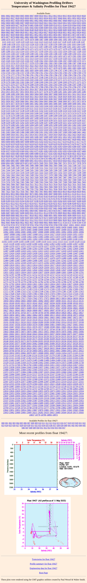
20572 (40, 346)
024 (6, 425)
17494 (58, 294)
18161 (6, 303)
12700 (75, 272)
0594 (65, 28)
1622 (32, 66)
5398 (65, 132)
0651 (46, 30)
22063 (69, 372)
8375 (70, 206)
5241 (17, 123)
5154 (65, 111)
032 (36, 425)
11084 (80, 237)
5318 (55, 127)
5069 (65, 101)
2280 (32, 85)
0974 (70, 37)
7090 (46, 165)
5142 (41, 111)
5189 (55, 115)
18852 (17, 315)
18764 (23, 313)
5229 (46, 120)
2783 (17, 87)
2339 (36, 85)
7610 (27, 184)
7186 (55, 170)
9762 (37, 225)
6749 (74, 156)
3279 (51, 92)
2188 (36, 82)
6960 (3, 163)
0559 (69, 25)
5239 (8, 123)
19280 (40, 322)
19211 (17, 322)
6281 (13, 146)
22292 (29, 379)
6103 (46, 142)
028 (21, 425)
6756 (22, 158)
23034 (81, 393)
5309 (22, 127)
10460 (69, 227)
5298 (55, 125)
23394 (40, 401)
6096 (18, 142)
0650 (41, 30)
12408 (11, 251)
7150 (36, 168)
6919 (60, 161)
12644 (46, 270)
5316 (46, 127)
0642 (8, 30)
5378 (79, 130)
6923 (79, 161)
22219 (29, 377)
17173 (46, 289)
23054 (23, 396)
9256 (13, 218)
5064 (41, 101)
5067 (55, 101)
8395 (46, 208)
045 (84, 425)
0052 (74, 18)
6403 (8, 153)
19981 (69, 332)
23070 (46, 396)
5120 (27, 108)
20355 (81, 341)
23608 (58, 405)
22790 (69, 389)
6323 (17, 149)
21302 (6, 358)
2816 (32, 89)
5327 (13, 130)
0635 (79, 28)
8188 (3, 201)
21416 (58, 358)
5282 (22, 125)
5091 (79, 104)
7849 (70, 189)
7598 (65, 182)
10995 (75, 232)
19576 (35, 327)
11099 (69, 239)
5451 (60, 137)
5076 (8, 104)
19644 (11, 329)
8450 (13, 210)
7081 (8, 165)
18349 (23, 306)
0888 (41, 37)
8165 (13, 199)
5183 (32, 115)
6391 (55, 151)
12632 (58, 267)
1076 (18, 39)
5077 (13, 104)
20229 (69, 339)
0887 (36, 37)
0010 (41, 16)
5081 (32, 104)
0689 (65, 30)
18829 (6, 315)
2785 (27, 87)
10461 (75, 227)
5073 (79, 101)
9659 (36, 222)
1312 (13, 51)
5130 (69, 108)
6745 (55, 156)
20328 (46, 341)
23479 (23, 403)
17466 (40, 294)
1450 (46, 56)
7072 (65, 163)
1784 (46, 75)
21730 (81, 363)
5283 (27, 125)
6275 (70, 144)
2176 (84, 80)
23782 (52, 408)
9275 (46, 218)
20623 (35, 348)
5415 (36, 134)
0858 (65, 35)
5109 (70, 106)
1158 (50, 44)
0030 (27, 18)
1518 (55, 58)
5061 (27, 101)
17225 (63, 289)
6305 (70, 146)
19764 (69, 329)
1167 (8, 47)
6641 (32, 156)
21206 (28, 355)
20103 (17, 336)
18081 (35, 301)
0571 (22, 28)
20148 (11, 339)
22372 (46, 379)
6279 (3, 146)
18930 (63, 315)
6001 (79, 137)
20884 (63, 351)
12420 (75, 251)
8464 (32, 210)
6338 (50, 149)
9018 (32, 215)
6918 (55, 161)
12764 (46, 279)
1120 (27, 42)
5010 (65, 94)
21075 (69, 353)
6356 (3, 151)
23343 (11, 401)
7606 (13, 184)
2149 (46, 77)
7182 (36, 170)
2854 (65, 89)
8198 (36, 201)
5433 (13, 137)
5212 (55, 118)
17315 (23, 291)
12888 (58, 286)
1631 (60, 66)
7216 (22, 172)
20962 (23, 353)
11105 (21, 241)
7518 (79, 177)
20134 (58, 336)
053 (49, 428)
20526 (63, 344)
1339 (27, 54)
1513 (31, 58)
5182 (27, 115)
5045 (46, 99)
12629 (40, 267)
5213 (60, 118)
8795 (55, 213)
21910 (40, 370)
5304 (84, 125)
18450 (6, 308)
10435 (6, 227)
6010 (13, 139)
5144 (51, 111)
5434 (17, 137)
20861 (58, 351)
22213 (17, 377)
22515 (58, 382)
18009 (52, 298)
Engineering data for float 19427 (43, 568)
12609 (6, 265)
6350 (65, 149)
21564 (23, 363)
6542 (51, 153)
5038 (22, 99)
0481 (32, 25)
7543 (8, 180)
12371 (17, 246)
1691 (22, 70)
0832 (70, 32)
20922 (81, 351)
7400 (84, 175)
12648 (69, 270)
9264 (27, 218)
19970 (58, 332)
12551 (11, 263)
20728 (29, 351)
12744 (58, 277)
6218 (8, 144)
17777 (75, 296)
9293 (65, 218)
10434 (83, 225)
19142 (58, 320)
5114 (3, 108)
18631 (11, 310)
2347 (74, 85)
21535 (11, 363)
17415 (81, 291)
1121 (32, 42)
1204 (83, 47)
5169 (51, 113)
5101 (32, 106)
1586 (70, 63)
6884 (8, 161)
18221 (23, 303)
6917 (51, 161)
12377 (46, 246)
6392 (60, 151)
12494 (29, 260)
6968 (17, 163)
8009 (55, 191)
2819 (46, 89)
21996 (35, 372)
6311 (13, 149)
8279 (17, 206)
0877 (8, 37)
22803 (75, 389)
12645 (52, 270)
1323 (60, 51)
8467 (36, 210)
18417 (75, 306)
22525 (69, 382)
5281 (17, 125)
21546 (17, 363)
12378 (52, 246)
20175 (35, 339)
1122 (36, 42)
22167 (52, 374)
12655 (29, 272)
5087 (60, 104)
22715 (35, 386)
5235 (74, 120)
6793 (36, 158)
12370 (11, 246)
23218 (46, 398)
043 (76, 425)
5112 (79, 106)
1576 (22, 63)
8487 (8, 213)
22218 (23, 377)
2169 (51, 80)
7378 (51, 175)
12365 (63, 244)
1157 (46, 44)
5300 (65, 125)
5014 (84, 94)
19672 (17, 329)
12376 (40, 246)
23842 (6, 410)
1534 (17, 61)
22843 (29, 391)
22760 (40, 389)
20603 (6, 348)
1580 (41, 63)
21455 (6, 360)
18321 (81, 303)
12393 (35, 248)
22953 (11, 393)
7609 (22, 184)
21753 (11, 365)
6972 (27, 163)
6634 (3, 156)
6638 (17, 156)
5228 (41, 120)
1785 (51, 75)
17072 (6, 289)
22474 (17, 382)
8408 (65, 208)
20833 (46, 351)
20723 (23, 351)
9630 (65, 220)
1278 (65, 49)
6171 (74, 142)
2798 (84, 87)
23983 (23, 412)
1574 (13, 63)
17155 (35, 289)
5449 (51, 137)
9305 (17, 220)
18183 (17, 303)
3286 (84, 92)
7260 (84, 172)
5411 (17, 134)
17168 (40, 289)
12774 (81, 279)
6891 (32, 161)
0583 (36, 28)
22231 (35, 377)
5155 (70, 111)
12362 (46, 244)
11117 (65, 241)
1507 (8, 58)
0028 (17, 18)
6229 (55, 144)
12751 (11, 279)
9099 (74, 215)
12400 (58, 248)
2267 (55, 82)
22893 (58, 391)
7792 (36, 189)
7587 (32, 182)
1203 (78, 47)
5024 (41, 96)
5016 (8, 96)
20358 (6, 344)
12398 (52, 248)
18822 (75, 313)
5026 (51, 96)
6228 (51, 144)
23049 (11, 396)
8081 (36, 194)
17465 (35, 294)
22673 (81, 384)
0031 (32, 18)
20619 (23, 348)
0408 (27, 23)
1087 (41, 39)
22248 (58, 377)
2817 (36, 89)
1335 (8, 54)
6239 (60, 144)
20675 (81, 348)
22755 (29, 389)
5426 (3, 137)
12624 (11, 267)
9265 (32, 218)
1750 (74, 70)
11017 (52, 234)
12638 (11, 270)
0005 (22, 16)
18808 (52, 313)
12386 (17, 248)
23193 (40, 398)
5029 (65, 96)
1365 (13, 56)
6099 (32, 142)
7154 (55, 168)
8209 (84, 201)
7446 (51, 177)
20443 (29, 344)
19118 (34, 320)
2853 (60, 89)
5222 (13, 120)
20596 (75, 346)
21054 (63, 353)
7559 (55, 180)
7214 (13, 172)
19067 (69, 317)
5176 (84, 113)
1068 (3, 39)
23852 (17, 410)
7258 (79, 172)
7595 (51, 182)
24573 (75, 412)
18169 (11, 303)
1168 (13, 47)
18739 (81, 310)
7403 (3, 177)
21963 (81, 370)
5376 (70, 130)
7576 (8, 182)
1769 (79, 73)
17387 (69, 291)
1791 (79, 75)
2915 (8, 92)
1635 (79, 66)
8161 (79, 196)
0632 (74, 28)
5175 (79, 113)
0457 (3, 25)
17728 (63, 296)
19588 (46, 327)
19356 (17, 325)
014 (54, 423)
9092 (55, 215)
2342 (51, 85)
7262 (8, 175)
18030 (75, 298)
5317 (50, 127)
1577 (27, 63)
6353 (74, 149)
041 (69, 425)
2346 (70, 85)
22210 (11, 377)
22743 (6, 389)
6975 (32, 163)
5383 (8, 132)
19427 (69, 325)
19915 (40, 332)
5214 (65, 118)
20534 (6, 346)
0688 (60, 30)
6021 (41, 139)
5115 (8, 108)
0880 (17, 37)
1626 (51, 66)
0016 (69, 16)
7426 (36, 177)
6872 (55, 158)
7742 (22, 189)
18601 (75, 308)
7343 (22, 175)
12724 (69, 275)
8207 (74, 201)
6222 (22, 144)
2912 (79, 89)
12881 (23, 286)
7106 (74, 165)
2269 (65, 82)
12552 (17, 263)
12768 (58, 279)
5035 (8, 99)
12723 (63, 275)
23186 (35, 398)
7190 (74, 170)
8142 (41, 196)
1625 (46, 66)
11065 (40, 237)
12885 (46, 286)
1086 (36, 39)
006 (25, 423)
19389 (40, 325)
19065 (58, 317)
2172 (65, 80)
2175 (79, 80)
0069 (70, 20)
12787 (69, 282)
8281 (22, 206)
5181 (22, 115)
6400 (84, 151)
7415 (22, 177)
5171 (60, 113)
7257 (74, 172)
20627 (40, 348)
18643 (17, 310)
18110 (69, 301)
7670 (60, 187)
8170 (27, 199)
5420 (60, 134)
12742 (52, 277)
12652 (11, 272)
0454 (74, 23)
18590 (63, 308)
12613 (29, 265)
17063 (81, 286)
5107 (60, 106)
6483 (17, 153)
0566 (84, 25)
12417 (58, 251)
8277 (13, 206)
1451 (51, 56)
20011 (17, 334)
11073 (52, 237)
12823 (46, 284)
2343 (55, 85)
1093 (70, 39)
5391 (41, 132)
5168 (46, 113)
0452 (65, 23)
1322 (55, 51)
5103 (41, 106)
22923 (75, 391)
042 (73, 425)
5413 (27, 134)
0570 (17, 28)
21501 (63, 360)
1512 (27, 58)
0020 (84, 16)
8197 (32, 201)
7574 (3, 182)
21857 (40, 367)
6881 (79, 158)
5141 (36, 111)
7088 (36, 165)
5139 (27, 111)
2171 (60, 80)
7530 (84, 177)
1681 (65, 68)
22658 (75, 384)
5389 (32, 132)
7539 (3, 180)
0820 (22, 32)
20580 (58, 346)
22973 (46, 393)
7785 (32, 189)
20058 (58, 334)
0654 (55, 30)
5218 (84, 118)
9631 (69, 220)
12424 (11, 253)
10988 (40, 232)
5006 (46, 94)
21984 (23, 372)
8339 (46, 206)
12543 (69, 260)
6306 (74, 146)
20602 (81, 346)
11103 (10, 241)
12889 (63, 286)
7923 (8, 191)
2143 (17, 77)
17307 (11, 291)
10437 (17, 227)
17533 (69, 294)
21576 (29, 363)
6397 (79, 151)
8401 (55, 208)
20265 (11, 341)
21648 (35, 363)
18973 (75, 315)
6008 (8, 139)
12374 (35, 246)
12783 (46, 282)
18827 (81, 313)
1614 (84, 63)
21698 (75, 363)
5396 (55, 132)
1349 (70, 54)
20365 (11, 344)
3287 (3, 94)
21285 (57, 355)
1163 (74, 44)
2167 (41, 80)
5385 (17, 132)
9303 (8, 220)
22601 (40, 384)
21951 (69, 370)
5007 (51, 94)
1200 (64, 47)
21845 (29, 367)
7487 (65, 177)
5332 (36, 130)
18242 (35, 303)
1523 (79, 58)
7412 (17, 177)
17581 (17, 296)
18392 (63, 306)
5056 (8, 101)
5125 (50, 108)
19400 (46, 325)
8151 (70, 196)
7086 (32, 165)
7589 (36, 182)
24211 (34, 412)
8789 (50, 213)
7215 (17, 172)
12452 (23, 256)
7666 (51, 187)
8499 (27, 213)
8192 (13, 201)
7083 (17, 165)
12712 (34, 275)
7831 (51, 189)
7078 (79, 163)
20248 (6, 341)
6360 (22, 151)
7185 (51, 170)
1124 (46, 42)
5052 (79, 99)
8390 (22, 208)
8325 (41, 206)
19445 (6, 327)
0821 (27, 32)
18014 (63, 298)
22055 (58, 372)
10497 (58, 229)
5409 (8, 134)
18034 (81, 298)
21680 (69, 363)
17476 (52, 294)
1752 (84, 70)
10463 (81, 227)
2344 (60, 85)
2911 (74, 89)
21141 (11, 355)
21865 (52, 367)
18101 (63, 301)
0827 (46, 32)
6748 (69, 156)
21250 (40, 355)
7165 (13, 170)
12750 (6, 279)
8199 (41, 201)
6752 (3, 158)
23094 (69, 396)
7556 (41, 180)
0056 (8, 20)
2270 (70, 82)
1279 (70, 49)
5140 (32, 111)
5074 (84, 101)
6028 (74, 139)
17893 (11, 298)
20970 (29, 353)
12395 (40, 248)
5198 (13, 118)
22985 (58, 393)
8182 (70, 199)
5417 (46, 134)
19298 (52, 322)
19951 (46, 332)
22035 (46, 372)
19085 (6, 320)
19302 (58, 322)
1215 (8, 49)
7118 (3, 168)
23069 (40, 396)
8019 (65, 191)
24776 (37, 415)
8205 (65, 201)
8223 (46, 203)
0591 (51, 28)
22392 (52, 379)
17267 (81, 289)
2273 (84, 82)
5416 (41, 134)
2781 (8, 87)
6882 (84, 158)
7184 (46, 170)
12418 (63, 251)
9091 (51, 215)
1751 (79, 70)
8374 (65, 206)
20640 (58, 348)
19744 (52, 329)
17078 (11, 289)
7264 (17, 175)
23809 (81, 408)
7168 (27, 170)
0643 (13, 30)
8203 (55, 201)
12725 (75, 275)
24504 (63, 412)
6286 (36, 146)
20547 (17, 346)
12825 (58, 284)
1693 (32, 70)
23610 (63, 405)
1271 (32, 49)
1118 (18, 42)
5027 (55, 96)
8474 (51, 210)
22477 (23, 382)
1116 (9, 42)
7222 (41, 172)
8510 (36, 213)
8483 (79, 210)
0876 (3, 37)
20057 (52, 334)
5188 (51, 115)
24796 (43, 415)
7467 (60, 177)
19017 (17, 317)
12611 (17, 265)
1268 (22, 49)
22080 (81, 372)
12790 (81, 282)
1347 (60, 54)
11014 (46, 234)
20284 (35, 341)
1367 (22, 56)
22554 (6, 384)
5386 (22, 132)
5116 (13, 108)
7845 (65, 189)
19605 (63, 327)
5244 (32, 123)
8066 (22, 194)
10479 (23, 229)
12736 (35, 277)
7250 (51, 172)
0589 (46, 28)
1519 (60, 58)
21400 (52, 358)
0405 (13, 23)
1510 (17, 58)
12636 (81, 267)
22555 (11, 384)
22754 (23, 389)
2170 (55, 80)
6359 (17, 151)
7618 (55, 184)
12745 (63, 277)
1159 (55, 44)
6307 (79, 146)
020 (76, 423)
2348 (79, 85)
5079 (22, 104)
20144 (6, 339)
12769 (63, 279)
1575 (17, 63)
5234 (70, 120)
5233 (65, 120)
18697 (52, 310)
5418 (50, 134)
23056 (29, 396)
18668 (35, 310)
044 (80, 425)
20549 (23, 346)
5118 (17, 108)
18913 (52, 315)
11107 (32, 241)
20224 (63, 339)
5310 (27, 127)
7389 (70, 175)
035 (47, 425)
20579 (52, 346)
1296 (8, 51)
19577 (40, 327)
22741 (81, 386)
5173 (70, 113)
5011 (70, 94)
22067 (75, 372)
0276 (84, 20)
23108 (6, 398)
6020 (36, 139)
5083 (41, 104)
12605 (63, 263)
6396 (74, 151)
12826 (63, 284)
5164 (27, 113)
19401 (52, 325)
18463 (17, 308)
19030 (29, 317)
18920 (58, 315)
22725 (58, 386)
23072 (52, 396)
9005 (17, 215)
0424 (60, 23)
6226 (41, 144)
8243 (65, 203)
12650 (81, 270)
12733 (23, 277)
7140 (22, 168)
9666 (51, 222)
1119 (22, 42)
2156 (79, 77)
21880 (75, 367)
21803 (35, 365)
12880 (17, 286)
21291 (69, 355)
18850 (11, 315)
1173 (36, 47)
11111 (49, 241)
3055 (32, 92)
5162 (17, 113)
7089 (41, 165)
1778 (17, 75)
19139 (52, 320)
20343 (69, 341)
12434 (52, 253)
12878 (6, 286)
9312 (31, 220)
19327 (75, 322)
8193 (17, 201)
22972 (40, 393)
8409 (70, 208)
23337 (6, 401)
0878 (13, 37)
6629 (65, 153)
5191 (65, 115)
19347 (11, 325)
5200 (22, 118)
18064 (17, 301)
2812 (13, 89)
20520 (58, 344)
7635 (79, 184)
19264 (34, 322)
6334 (31, 149)
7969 (32, 191)
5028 (60, 96)
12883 (35, 286)
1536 (27, 61)
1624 (41, 66)
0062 (36, 20)
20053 (46, 334)
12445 (63, 253)
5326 (8, 130)
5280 (13, 125)
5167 (41, 113)
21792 (29, 365)
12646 (58, 270)
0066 (55, 20)
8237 (60, 203)
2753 (84, 85)
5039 (27, 99)
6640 (27, 156)
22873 (52, 391)
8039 (79, 191)
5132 (79, 108)
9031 (41, 215)
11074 (57, 237)
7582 (17, 182)
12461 (75, 256)
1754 (8, 73)
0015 (65, 16)
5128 (65, 108)
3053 (22, 92)
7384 (65, 175)
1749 (70, 70)
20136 (69, 336)
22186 (75, 374)
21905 (35, 370)
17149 (29, 289)
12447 (75, 253)
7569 (79, 180)
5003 (32, 94)
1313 (17, 51)
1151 (18, 44)
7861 (84, 189)
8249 (74, 203)
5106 (55, 106)
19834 (81, 329)
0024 (3, 18)
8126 (8, 196)
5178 (8, 115)
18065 (23, 301)
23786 (58, 408)
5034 (3, 99)
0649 (36, 30)
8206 (70, 201)
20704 (17, 351)
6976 (36, 163)
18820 (63, 313)
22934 (81, 391)
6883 (3, 161)
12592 (46, 263)
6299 (41, 146)
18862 (29, 315)
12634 (69, 267)
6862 (51, 158)
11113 (60, 241)
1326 (70, 51)
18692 (46, 310)
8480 (65, 210)
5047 (55, 99)
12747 (69, 277)
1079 (32, 39)
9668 (55, 222)
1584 (60, 63)
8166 (17, 199)
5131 (74, 108)
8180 (65, 199)
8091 (60, 194)
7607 (17, 184)
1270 (27, 49)
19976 (63, 332)
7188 (65, 170)
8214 (22, 203)
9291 (60, 218)
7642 (3, 187)
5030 (70, 96)
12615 (40, 265)
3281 (60, 92)
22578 (29, 384)
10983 (11, 232)
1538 (36, 61)
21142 (17, 355)
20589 (63, 346)
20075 (69, 334)
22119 (29, 374)
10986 (29, 232)
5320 (65, 127)
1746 (55, 70)
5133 (83, 108)
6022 (46, 139)
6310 (8, 149)
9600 (55, 220)
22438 (69, 379)
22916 (69, 391)
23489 (40, 403)
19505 (17, 327)
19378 (35, 325)
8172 (32, 199)
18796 (46, 313)
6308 (84, 146)
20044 (40, 334)
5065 (46, 101)
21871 (58, 367)
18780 (35, 313)
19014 (11, 317)
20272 (23, 341)
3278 (46, 92)
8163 (3, 199)
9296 (74, 218)
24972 (55, 415)
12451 (17, 256)
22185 (69, 374)
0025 (8, 18)
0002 (8, 16)
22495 (35, 382)
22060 (63, 372)
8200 (46, 201)
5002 (27, 94)
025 (10, 425)
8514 (46, 213)
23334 (81, 398)
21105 (75, 353)
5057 (13, 101)
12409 (17, 251)
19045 (35, 317)
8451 (17, 210)
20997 (52, 353)
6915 (41, 161)
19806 (75, 329)
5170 (55, 113)
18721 (63, 310)
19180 (81, 320)
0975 (74, 37)
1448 (36, 56)
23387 (35, 401)
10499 (63, 229)
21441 (81, 358)
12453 (29, 256)
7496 (70, 177)
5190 (60, 115)
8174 (41, 199)
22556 (17, 384)
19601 (58, 327)
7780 (27, 189)
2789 (46, 87)
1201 (69, 47)
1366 (17, 56)
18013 (58, 298)
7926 (13, 191)
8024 (70, 191)
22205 (6, 377)
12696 (69, 272)
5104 (46, 106)
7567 (70, 180)
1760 (36, 73)
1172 (32, 47)
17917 (23, 298)
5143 (46, 111)
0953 (65, 37)
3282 (65, 92)
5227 (36, 120)
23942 (69, 410)
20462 (35, 344)
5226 (32, 120)
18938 (69, 315)
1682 (70, 68)
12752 (17, 279)
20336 (63, 341)
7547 (17, 180)
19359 (23, 325)
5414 (31, 134)
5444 (27, 137)
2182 (22, 82)
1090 (55, 39)
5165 (32, 113)
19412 (63, 325)
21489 (46, 360)
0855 (51, 35)
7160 (84, 168)
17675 (46, 296)
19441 (75, 325)
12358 (28, 244)
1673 (36, 68)
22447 (6, 382)
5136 (13, 111)
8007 (51, 191)
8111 (70, 194)
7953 (17, 191)
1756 (17, 73)
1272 (36, 49)
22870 (46, 391)
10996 (81, 232)
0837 (8, 35)
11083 (75, 237)
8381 (84, 206)
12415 (46, 251)
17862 (6, 298)
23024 (69, 393)
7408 (13, 177)
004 (17, 423)
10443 (35, 227)
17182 (52, 289)
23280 (58, 398)
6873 (60, 158)
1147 (83, 42)
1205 (3, 49)
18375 (46, 306)
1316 (32, 51)
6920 (65, 161)
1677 (51, 68)
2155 (74, 77)
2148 (41, 77)
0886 (32, 37)
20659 (69, 348)
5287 (41, 125)
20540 (11, 346)
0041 (65, 18)
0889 (46, 37)
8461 (27, 210)
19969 (52, 332)
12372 (23, 246)
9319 (50, 220)
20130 (46, 336)
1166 (4, 47)
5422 (69, 134)
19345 (6, 325)
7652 (22, 187)
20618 (17, 348)
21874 (63, 367)
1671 (27, 68)
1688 (13, 70)
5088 (65, 104)
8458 (22, 210)
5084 (46, 104)
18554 (46, 308)
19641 (6, 329)
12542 (63, 260)
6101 (36, 142)
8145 (55, 196)
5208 (36, 118)
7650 (17, 187)
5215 (69, 118)
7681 (74, 187)
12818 (17, 284)
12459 (63, 256)
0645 (22, 30)
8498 (22, 213)
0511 (60, 25)
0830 (60, 32)
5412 (22, 134)
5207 (32, 118)
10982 (6, 232)
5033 (84, 96)
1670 (22, 68)
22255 (63, 377)
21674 (58, 363)
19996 (81, 332)
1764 (55, 73)
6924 (84, 161)
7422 (27, 177)
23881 (46, 410)
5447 (41, 137)
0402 (3, 23)
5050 (70, 99)
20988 (40, 353)
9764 (46, 225)
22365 (40, 379)
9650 (17, 222)
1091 (60, 39)
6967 (13, 163)
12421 (81, 251)
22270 (81, 377)
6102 (41, 142)
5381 (3, 132)
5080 (27, 104)
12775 (6, 282)
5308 (17, 127)
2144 (22, 77)
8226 (50, 203)
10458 (63, 227)
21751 (6, 365)
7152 (46, 168)
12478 (52, 258)
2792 (60, 87)
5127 (60, 108)
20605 (11, 348)
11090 (23, 239)
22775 (58, 389)
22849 (35, 391)
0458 (8, 25)
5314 (36, 127)
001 (6, 423)
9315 (41, 220)
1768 (74, 73)
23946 (81, 410)
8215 (27, 203)
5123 (41, 108)
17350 (52, 291)
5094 (8, 106)
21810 (46, 365)
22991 (63, 393)
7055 (46, 163)
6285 (32, 146)
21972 (6, 372)
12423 (6, 253)
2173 (70, 80)
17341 (46, 291)
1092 (65, 39)
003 (14, 423)
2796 (74, 87)
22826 (11, 391)
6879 (74, 158)
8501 (32, 213)
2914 (3, 92)
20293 (40, 341)
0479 (27, 25)
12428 (23, 253)
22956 (17, 393)
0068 (65, 20)
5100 (27, 106)
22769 (46, 389)
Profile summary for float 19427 (43, 564)
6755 (17, 158)
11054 (6, 237)
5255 (79, 123)
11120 (77, 241)
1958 (8, 77)
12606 (69, 263)
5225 (27, 120)
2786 (32, 87)
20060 (63, 334)
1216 (13, 49)
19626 (81, 327)
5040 (32, 99)
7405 (8, 177)
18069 (29, 301)
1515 (41, 58)
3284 (74, 92)
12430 (35, 253)
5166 (36, 113)
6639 (22, 156)
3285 (79, 92)
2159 (8, 80)
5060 (22, 101)
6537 (46, 153)
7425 (32, 177)
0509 (51, 25)
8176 (51, 199)
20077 (75, 334)
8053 (13, 194)
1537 (32, 61)
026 (14, 425)
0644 (17, 30)
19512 (23, 327)
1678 (55, 68)
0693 (84, 30)
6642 (36, 156)
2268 (60, 82)
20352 (75, 341)
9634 (79, 220)
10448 (40, 227)
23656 (75, 405)
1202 (74, 47)
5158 (84, 111)
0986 (84, 37)
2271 (74, 82)
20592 (69, 346)
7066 (55, 163)
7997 (41, 191)
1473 (70, 56)
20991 (46, 353)
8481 (70, 210)
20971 (35, 353)
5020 (27, 96)
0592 (55, 28)
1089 (51, 39)
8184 (79, 199)
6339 (55, 149)
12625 (17, 267)
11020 (69, 234)
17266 (75, 289)
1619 (22, 66)
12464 (6, 258)
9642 (3, 222)
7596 (55, 182)
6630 (70, 153)
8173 (36, 199)
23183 (29, 398)
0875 (84, 35)
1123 (41, 42)
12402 (69, 248)
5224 (22, 120)
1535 (22, 61)
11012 (40, 234)
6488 (36, 153)
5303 (79, 125)
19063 (52, 317)
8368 (51, 206)
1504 (3, 58)
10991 (58, 232)
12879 (11, 286)
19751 (63, 329)
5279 (8, 125)
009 (36, 423)
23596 (40, 405)
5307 (13, 127)
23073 (58, 396)
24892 (49, 415)
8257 (8, 206)
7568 (74, 180)
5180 (17, 115)
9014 (22, 215)
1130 (73, 42)
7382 (60, 175)
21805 (40, 365)
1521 (69, 58)
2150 (51, 77)
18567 (58, 308)
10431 (71, 225)
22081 (6, 374)
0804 (3, 32)
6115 (55, 142)
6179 (83, 142)
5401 (79, 132)
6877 (70, 158)
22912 (63, 391)
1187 (41, 47)
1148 (4, 44)
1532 (13, 61)
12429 (29, 253)
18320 (75, 303)
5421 (65, 134)
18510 (35, 308)
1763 (51, 73)
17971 (40, 298)
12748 (75, 277)
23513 (63, 403)
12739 (40, 277)
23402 (46, 401)
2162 (17, 80)
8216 (31, 203)
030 (28, 425)
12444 (58, 253)
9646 (13, 222)
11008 (35, 234)
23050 (17, 396)
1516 (46, 58)
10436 (11, 227)
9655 (27, 222)
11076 (63, 237)
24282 (40, 412)
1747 (60, 70)
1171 (27, 47)
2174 (74, 80)
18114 (75, 301)
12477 (46, 258)
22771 (52, 389)
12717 (52, 275)
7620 (65, 184)
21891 (17, 370)
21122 (6, 355)
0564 (74, 25)
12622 (81, 265)
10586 (75, 229)
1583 (55, 63)
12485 (11, 260)
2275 (8, 85)
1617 (13, 66)
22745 (11, 389)
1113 (79, 39)
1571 (84, 61)
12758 (40, 279)
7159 (79, 168)
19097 (17, 320)
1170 (22, 47)
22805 (81, 389)
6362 (32, 151)
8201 (51, 201)
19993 (75, 332)
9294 (70, 218)
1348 (65, 54)
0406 (17, 23)
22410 (63, 379)
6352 (69, 149)
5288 (46, 125)
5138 (22, 111)
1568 (70, 61)
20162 (23, 339)
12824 (52, 284)
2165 (32, 80)
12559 (29, 263)
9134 (3, 218)
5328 (17, 130)
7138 (13, 168)
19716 (35, 329)
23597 (46, 405)
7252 (60, 172)
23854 (23, 410)
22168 (58, 374)
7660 (32, 187)
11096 (52, 239)
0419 (36, 23)
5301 (70, 125)
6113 (51, 142)
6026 (65, 139)
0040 (60, 18)
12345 (17, 244)
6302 (55, 146)
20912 (69, 351)
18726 (69, 310)
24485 (58, 412)
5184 (36, 115)
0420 (41, 23)
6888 (22, 161)
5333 (41, 130)
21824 (69, 365)
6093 (3, 142)
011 (43, 423)
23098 (75, 396)
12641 (29, 270)
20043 (34, 334)
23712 (11, 408)
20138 (81, 336)
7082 (13, 165)
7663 (41, 187)
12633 (63, 267)
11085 (6, 239)
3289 (13, 94)
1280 (74, 49)
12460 (69, 256)
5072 (74, 101)
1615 (3, 66)
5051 (74, 99)
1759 (32, 73)
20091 (6, 336)
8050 (3, 194)
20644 (63, 348)
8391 (27, 208)
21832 (81, 365)
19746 (58, 329)
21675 (63, 363)
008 (32, 423)
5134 (3, 111)
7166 (17, 170)
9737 (69, 222)
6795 (46, 158)
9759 (27, 225)
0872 (70, 35)
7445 (46, 177)
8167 (22, 199)
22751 (17, 389)
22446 (81, 379)
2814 (22, 89)
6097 (22, 142)
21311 (11, 358)
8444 (3, 210)
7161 (3, 170)
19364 (29, 325)
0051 (70, 18)
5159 (3, 113)
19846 (11, 332)
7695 (84, 187)
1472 (65, 56)
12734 (29, 277)
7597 (60, 182)
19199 (11, 322)
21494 (52, 360)
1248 (17, 49)
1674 (41, 68)
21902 (29, 370)
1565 (55, 61)
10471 (17, 229)
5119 (22, 108)
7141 (27, 168)
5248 (51, 123)
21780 (23, 365)
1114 (84, 39)
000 (3, 423)
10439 (23, 227)
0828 (51, 32)
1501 (74, 56)
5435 (22, 137)
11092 (35, 239)
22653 (69, 384)
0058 (17, 20)
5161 (13, 113)
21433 (69, 358)
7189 (70, 170)
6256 (65, 144)
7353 (41, 175)
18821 (69, 313)
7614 (46, 184)
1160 (60, 44)
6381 (41, 151)
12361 (40, 244)
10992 (63, 232)
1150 (13, 44)
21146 (23, 355)
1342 (41, 54)
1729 (51, 70)
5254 (74, 123)
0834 (79, 32)
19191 (6, 322)
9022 (36, 215)
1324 (65, 51)
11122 (82, 241)
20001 (6, 334)
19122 (40, 320)
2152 (60, 77)
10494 (46, 229)
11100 (75, 239)
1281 (79, 49)
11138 (11, 244)
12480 (63, 258)
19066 (63, 317)
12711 (29, 275)
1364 (8, 56)
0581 (27, 28)
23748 (29, 408)
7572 (84, 180)
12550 (6, 263)
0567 (3, 28)
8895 (79, 213)
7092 (51, 165)
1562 (41, 61)
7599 (70, 182)
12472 (23, 258)
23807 (69, 408)
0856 (55, 35)
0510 (55, 25)
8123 (84, 194)
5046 (51, 99)
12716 (46, 275)
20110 (34, 336)
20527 (69, 344)
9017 (27, 215)
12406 (81, 248)
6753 (8, 158)
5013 (79, 94)
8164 (8, 199)
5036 (13, 99)
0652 (51, 30)
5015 (3, 96)
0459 (13, 25)
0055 (3, 20)
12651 (6, 272)
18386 (52, 306)
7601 (79, 182)
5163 (22, 113)
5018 (17, 96)
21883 (81, 367)
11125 (6, 244)
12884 (40, 286)
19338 (81, 322)
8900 (13, 215)
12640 (23, 270)
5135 (8, 111)
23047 (6, 396)
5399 (70, 132)
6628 (60, 153)
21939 (58, 370)
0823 (36, 32)
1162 (69, 44)
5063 (36, 101)
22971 (35, 393)
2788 (41, 87)
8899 (8, 215)
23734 (23, 408)
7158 (74, 168)
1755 (13, 73)
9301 (84, 218)
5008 (55, 94)
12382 (75, 246)
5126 (55, 108)
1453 (60, 56)
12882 (29, 286)
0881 (22, 37)
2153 (65, 77)
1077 (22, 39)
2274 (3, 85)
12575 (40, 263)
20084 (81, 334)
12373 (29, 246)
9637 (84, 220)
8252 (79, 203)
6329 (27, 149)
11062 (29, 237)
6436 (13, 153)
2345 (65, 85)
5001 (22, 94)
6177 (79, 142)
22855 (40, 391)
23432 (63, 401)
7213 (8, 172)
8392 (32, 208)
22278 (11, 379)
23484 (35, 403)
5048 (60, 99)
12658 (46, 272)
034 (43, 425)
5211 (51, 118)
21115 (81, 353)
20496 (52, 344)
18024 (69, 298)
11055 (12, 237)
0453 (70, 23)
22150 (40, 374)
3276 (36, 92)
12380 (63, 246)
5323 (79, 127)
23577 (29, 405)
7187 (60, 170)
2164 (27, 80)
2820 (51, 89)
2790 (51, 87)
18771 (29, 313)
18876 (40, 315)
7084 (22, 165)
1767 (70, 73)
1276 (55, 49)
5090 (74, 104)
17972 (46, 298)
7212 (3, 172)
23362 (23, 401)
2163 (22, 80)
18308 (69, 303)
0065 (51, 20)
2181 (17, 82)
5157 (79, 111)
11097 (57, 239)
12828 (75, 284)
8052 (8, 194)
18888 (46, 315)
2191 (51, 82)
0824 (41, 32)
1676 (46, 68)
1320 (46, 51)
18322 (6, 306)
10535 (69, 229)
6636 (8, 156)
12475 (35, 258)
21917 (46, 370)
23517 (69, 403)
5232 (60, 120)
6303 (60, 146)
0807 (13, 32)
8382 (3, 208)
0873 (74, 35)
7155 (60, 168)
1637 (84, 66)
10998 (12, 234)
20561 (29, 346)
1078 (27, 39)
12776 (11, 282)
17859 (81, 296)
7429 (41, 177)
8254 (3, 206)
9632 (74, 220)
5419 (55, 134)
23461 (11, 403)
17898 (17, 298)
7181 (32, 170)
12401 (63, 248)
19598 (52, 327)
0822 (32, 32)
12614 (34, 265)
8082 (41, 194)
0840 (17, 35)
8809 (60, 213)
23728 (17, 408)
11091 (29, 239)
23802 (63, 408)
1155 (36, 44)
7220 (32, 172)
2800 (8, 89)
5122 (36, 108)
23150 (23, 398)
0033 (41, 18)
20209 (52, 339)
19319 (69, 322)
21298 (81, 355)
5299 (60, 125)
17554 (11, 296)
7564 (65, 180)
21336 (17, 358)
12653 (17, 272)
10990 (52, 232)
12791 (6, 284)
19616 (75, 327)
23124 (11, 398)
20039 (23, 334)
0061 (32, 20)
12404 (75, 248)
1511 (22, 58)
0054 (84, 18)
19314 (63, 322)
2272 (79, 82)
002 (10, 423)
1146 (78, 42)
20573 (46, 346)
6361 (27, 151)
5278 (3, 125)
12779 (23, 282)
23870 (40, 410)
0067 (60, 20)
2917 (17, 92)
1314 (22, 51)
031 (32, 425)
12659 (52, 272)
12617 (52, 265)
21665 (46, 363)
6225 (36, 144)
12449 (6, 256)
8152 (74, 196)
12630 (46, 267)
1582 (51, 63)
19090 (11, 320)
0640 (84, 28)
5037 (17, 99)
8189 (8, 201)
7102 (70, 165)
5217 (79, 118)
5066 (51, 101)
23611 (69, 405)
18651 (23, 310)
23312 (75, 398)
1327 (74, 51)
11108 (38, 241)
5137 (17, 111)
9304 (13, 220)
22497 (46, 382)
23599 (52, 405)
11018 (57, 234)
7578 (13, 182)
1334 (3, 54)
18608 (81, 308)
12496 (35, 260)
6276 (74, 144)
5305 (3, 127)
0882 (27, 37)
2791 (55, 87)
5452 (65, 137)
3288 (8, 94)
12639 (17, 270)
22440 (75, 379)
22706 (29, 386)
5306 (8, 127)
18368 (35, 306)
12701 (81, 272)
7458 (55, 177)
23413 (52, 401)
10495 (52, 229)
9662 (46, 222)
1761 (41, 73)
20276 (29, 341)
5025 (46, 96)
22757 (35, 389)
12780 (29, 282)
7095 (55, 165)
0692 (79, 30)
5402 (84, 132)
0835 (84, 32)
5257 (84, 123)
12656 (35, 272)
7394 (74, 175)
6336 (41, 149)
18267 (40, 303)
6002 (84, 137)
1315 (27, 51)
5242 (22, 123)
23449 (75, 401)
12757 (35, 279)
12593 (52, 263)
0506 (36, 25)
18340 (17, 306)
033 (39, 425)
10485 (29, 229)
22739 (75, 386)
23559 (23, 405)
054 (52, 428)
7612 (36, 184)
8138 (32, 196)
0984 (79, 37)
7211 (84, 170)
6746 (60, 156)
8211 (8, 203)
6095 (13, 142)
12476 (40, 258)
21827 (75, 365)
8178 (55, 199)
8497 (17, 213)
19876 (29, 332)
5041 (36, 99)
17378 (58, 291)
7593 (41, 182)
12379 (58, 246)
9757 (18, 225)
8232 (55, 203)
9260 (22, 218)
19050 (40, 317)
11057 (17, 237)
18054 (11, 301)
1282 (84, 49)
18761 (17, 313)
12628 (35, 267)
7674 (70, 187)
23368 (29, 401)
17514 (63, 294)
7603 (84, 182)
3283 (70, 92)
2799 (3, 89)
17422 (6, 294)
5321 (69, 127)
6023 (50, 139)
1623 (36, 66)
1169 (18, 47)
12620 (69, 265)
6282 (17, 146)
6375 (36, 151)
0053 (79, 18)
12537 (46, 260)
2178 (3, 82)
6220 (17, 144)
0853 (41, 35)
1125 (50, 42)
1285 (3, 51)
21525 (81, 360)
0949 (60, 37)
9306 (22, 220)
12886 (52, 286)
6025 (60, 139)
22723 (46, 386)
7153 (50, 168)
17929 (29, 298)
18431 (81, 306)
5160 (8, 113)
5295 (51, 125)
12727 (81, 275)
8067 (27, 194)
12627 (29, 267)
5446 (36, 137)
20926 (6, 353)
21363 (29, 358)
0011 (46, 16)
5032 (79, 96)
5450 (55, 137)
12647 (63, 270)
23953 (6, 412)
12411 (29, 251)
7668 (55, 187)
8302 (36, 206)
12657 (40, 272)
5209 (41, 118)
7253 (65, 172)
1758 (27, 73)
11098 (63, 239)
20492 (46, 344)
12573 (35, 263)
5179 (13, 115)
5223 (17, 120)
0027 (13, 18)
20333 (58, 341)
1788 (65, 75)
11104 (15, 241)
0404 (8, 23)
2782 (13, 87)
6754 (13, 158)
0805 (8, 32)
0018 (74, 16)
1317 (36, 51)
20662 (75, 348)
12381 (69, 246)
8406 (60, 208)
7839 (60, 189)
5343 (55, 130)
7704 (17, 189)
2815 (27, 89)
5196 (3, 118)
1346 (55, 54)
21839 (17, 367)
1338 (22, 54)
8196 (27, 201)
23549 (11, 405)
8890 (74, 213)
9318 (46, 220)
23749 (35, 408)
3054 (27, 92)
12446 (69, 253)
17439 (29, 294)
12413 (40, 251)
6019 (31, 139)
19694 (23, 329)
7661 (36, 187)
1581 (46, 63)
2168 (46, 80)
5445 (32, 137)
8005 (46, 191)
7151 (41, 168)
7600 (74, 182)
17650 (40, 296)
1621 (27, 66)
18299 (58, 303)
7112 (84, 165)
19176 (75, 320)
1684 (79, 68)
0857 (60, 35)
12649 (75, 270)
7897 (3, 191)
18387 (58, 306)
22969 (29, 393)
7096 (60, 165)
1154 (32, 44)
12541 (58, 260)
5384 (13, 132)
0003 (13, 16)
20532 (81, 344)
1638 (3, 68)
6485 (27, 153)
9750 (84, 222)
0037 (55, 18)
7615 (50, 184)
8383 (8, 208)
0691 (74, 30)
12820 (29, 284)
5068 (60, 101)
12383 (81, 246)
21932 (52, 370)
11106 (26, 241)
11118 (71, 241)
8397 (51, 208)
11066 (46, 237)
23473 (17, 403)
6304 (65, 146)
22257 (69, 377)
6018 (27, 139)
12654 (23, 272)
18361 (29, 306)
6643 (41, 156)
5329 (22, 130)
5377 (74, 130)
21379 (40, 358)
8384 (13, 208)
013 (50, 423)
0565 (79, 25)
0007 (32, 16)
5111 (74, 106)
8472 (46, 210)
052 (45, 428)
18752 (6, 313)
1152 (22, 44)
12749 (81, 277)
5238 (3, 123)
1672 (32, 68)
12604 (58, 263)
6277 (79, 144)
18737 (75, 310)
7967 (27, 191)
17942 (35, 298)
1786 (55, 75)
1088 (46, 39)
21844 (23, 367)
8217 (36, 203)
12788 (75, 282)
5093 (3, 106)
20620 (29, 348)
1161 (64, 44)
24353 (46, 412)
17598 (23, 296)
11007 (29, 234)
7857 (79, 189)
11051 (75, 234)
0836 (3, 35)
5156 (74, 111)
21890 (11, 370)
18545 (40, 308)
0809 (17, 32)
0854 (46, 35)
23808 (75, 408)
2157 (84, 77)
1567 (65, 61)
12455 (40, 256)
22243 (52, 377)
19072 (75, 317)
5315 (41, 127)
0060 (27, 20)
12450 (11, 256)
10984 (17, 232)
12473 (29, 258)
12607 (75, 263)
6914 (36, 161)
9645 (8, 222)
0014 (60, 16)
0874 (79, 35)
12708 (17, 275)
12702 (6, 275)
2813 (17, 89)
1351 (79, 54)
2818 (41, 89)
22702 (23, 386)
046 (23, 428)
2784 (22, 87)
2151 (55, 77)
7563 (60, 180)
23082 (63, 396)
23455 (6, 403)
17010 (75, 286)
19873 (17, 332)
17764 (69, 296)
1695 (41, 70)
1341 (36, 54)
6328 (22, 149)
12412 (34, 251)
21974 (11, 372)
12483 (81, 258)
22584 (35, 384)
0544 (65, 25)
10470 (11, 229)
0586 (41, 28)
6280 (8, 146)
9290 (55, 218)
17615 (35, 296)
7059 (51, 163)
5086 (55, 104)
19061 (46, 317)
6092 (84, 139)
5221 (8, 120)
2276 (13, 85)
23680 (81, 405)
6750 (79, 156)
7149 (31, 168)
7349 (32, 175)
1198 (55, 47)
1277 (60, 49)
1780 (27, 75)
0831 (65, 32)
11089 (17, 239)
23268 (52, 398)
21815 (58, 365)
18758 (11, 313)
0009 (36, 16)
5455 (74, 137)
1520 (65, 58)
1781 (32, 75)
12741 (46, 277)
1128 (64, 42)
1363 (3, 56)
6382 (46, 151)
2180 (13, 82)
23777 (46, 408)
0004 (17, 16)
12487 (17, 260)
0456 (84, 23)
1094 (74, 39)
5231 (55, 120)
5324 (84, 127)
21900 (23, 370)
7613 (41, 184)
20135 (63, 336)
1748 (65, 70)
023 (3, 425)
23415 (58, 401)
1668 (13, 68)
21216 (34, 355)
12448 (81, 253)
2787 (36, 87)
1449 (41, 56)
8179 (60, 199)
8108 (65, 194)
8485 (84, 210)
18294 (52, 303)
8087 (51, 194)
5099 (22, 106)
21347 (23, 358)
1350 (74, 54)
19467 (11, 327)
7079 (84, 163)
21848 (35, 367)
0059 (22, 20)
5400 (74, 132)
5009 (60, 94)
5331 (32, 130)
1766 (65, 73)
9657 (32, 222)
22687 (11, 386)
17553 (6, 296)
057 (63, 428)
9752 (3, 225)
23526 (75, 403)
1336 (13, 54)
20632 (52, 348)
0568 (8, 28)
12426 (17, 253)
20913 (75, 351)
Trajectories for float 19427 (43, 559)
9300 (79, 218)
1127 (60, 42)
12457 (52, 256)
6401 (3, 153)
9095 (65, 215)
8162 (84, 196)
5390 (36, 132)
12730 (17, 277)
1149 (8, 44)
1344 (46, 54)
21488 (40, 360)
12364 (57, 244)
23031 (75, 393)
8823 (69, 213)
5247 (46, 123)
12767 (52, 279)
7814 (46, 189)
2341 (46, 85)
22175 (63, 374)
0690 (70, 30)
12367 (75, 244)
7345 (27, 175)
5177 (3, 115)
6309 (3, 149)
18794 (40, 313)
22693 (17, 386)
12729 (11, 277)
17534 (75, 294)
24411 (52, 412)
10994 (69, 232)
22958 (23, 393)
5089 (70, 104)
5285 (36, 125)
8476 (55, 210)
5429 (8, 137)
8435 (79, 208)
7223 (46, 172)
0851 (32, 35)
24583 (81, 412)
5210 (46, 118)
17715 (58, 296)
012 (47, 423)
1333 (84, 51)
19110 (29, 320)
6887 (17, 161)
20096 (11, 336)
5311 (32, 127)
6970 (22, 163)
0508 (46, 25)
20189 (46, 339)
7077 (74, 163)
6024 (55, 139)
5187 (46, 115)
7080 (3, 165)
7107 (79, 165)
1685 (84, 68)
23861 (29, 410)
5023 (36, 96)
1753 (3, 73)
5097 (18, 106)
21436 (75, 358)
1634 (74, 66)
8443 (84, 208)
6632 (79, 153)
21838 (11, 367)
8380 (79, 206)
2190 (46, 82)
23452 (81, 401)
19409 (58, 325)
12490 (23, 260)
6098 (27, 142)
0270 (79, 20)
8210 (3, 203)
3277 (41, 92)
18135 (81, 301)
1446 (32, 56)
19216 (23, 322)
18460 (11, 308)
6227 (46, 144)
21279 (52, 355)
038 (58, 425)
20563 (35, 346)
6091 (79, 139)
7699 (8, 189)
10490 (40, 229)
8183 (74, 199)
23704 (6, 408)
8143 (46, 196)
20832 (40, 351)
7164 (8, 170)
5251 (65, 123)
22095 (17, 374)
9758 (22, 225)
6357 (8, 151)
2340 (41, 85)
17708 (52, 296)
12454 (35, 256)
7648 (13, 187)
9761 (32, 225)
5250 (60, 123)
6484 (22, 153)
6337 (46, 149)
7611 (32, 184)
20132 (52, 336)
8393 (36, 208)
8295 (32, 206)
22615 (46, 384)
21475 (23, 360)
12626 (23, 267)
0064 (46, 20)
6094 (8, 142)
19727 (46, 329)
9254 (8, 218)
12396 (46, 248)
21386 (46, 358)
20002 (11, 334)
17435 (23, 294)
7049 (41, 163)
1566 (60, 61)
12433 (46, 253)
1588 (79, 63)
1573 (8, 63)
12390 (29, 248)
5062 (32, 101)
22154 (46, 374)
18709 (58, 310)
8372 (60, 206)
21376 (34, 358)
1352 (84, 54)
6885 (13, 161)
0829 (55, 32)
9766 (56, 225)
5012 (74, 94)
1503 (84, 56)
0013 (55, 16)
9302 (3, 220)
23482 (29, 403)
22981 (52, 393)
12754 (23, 279)
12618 (58, 265)
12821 (35, 284)
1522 (74, 58)
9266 (36, 218)
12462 (81, 256)
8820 (65, 213)
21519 (75, 360)
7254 (70, 172)
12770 (69, 279)
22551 (81, 382)
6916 (46, 161)
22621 (52, 384)
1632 (65, 66)
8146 (60, 196)
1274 (46, 49)
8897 (84, 213)
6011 (17, 139)
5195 (84, 115)
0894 (55, 37)
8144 (51, 196)
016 (61, 423)
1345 (51, 54)
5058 (17, 101)
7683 (79, 187)
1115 (4, 42)
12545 (75, 260)
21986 (29, 372)
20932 (11, 353)
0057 (13, 20)
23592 (35, 405)
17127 (23, 289)
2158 (3, 80)
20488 (40, 344)
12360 (34, 244)
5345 (60, 130)
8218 (41, 203)
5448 (46, 137)
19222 (29, 322)
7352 (36, 175)
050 (38, 428)
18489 (29, 308)
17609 (29, 296)
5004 (36, 94)
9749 (79, 222)
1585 (65, 63)
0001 (3, 16)
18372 (40, 306)
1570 (79, 61)
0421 (46, 23)
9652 (22, 222)
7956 (22, 191)
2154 (70, 77)
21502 (69, 360)
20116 (40, 336)
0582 (32, 28)
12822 (40, 284)
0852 (36, 35)
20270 (17, 341)
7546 (13, 180)
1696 (46, 70)
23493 (46, 403)
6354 (79, 149)
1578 (32, 63)
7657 (27, 187)
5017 (13, 96)
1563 (46, 61)
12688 (58, 272)
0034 (46, 18)
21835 (6, 367)
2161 (13, 80)
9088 (46, 215)
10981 (81, 229)
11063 (35, 237)
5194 (79, 115)
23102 (81, 396)
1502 (79, 56)
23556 (17, 405)
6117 (60, 142)
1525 (3, 61)
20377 (17, 344)
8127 (13, 196)
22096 (23, 374)
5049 (65, 99)
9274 (41, 218)
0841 (22, 35)
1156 (41, 44)
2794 (65, 87)
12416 (52, 251)
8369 (55, 206)
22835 (23, 391)
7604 (3, 184)
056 (60, 428)
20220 (58, 339)
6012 (22, 139)
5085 (51, 104)
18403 (69, 306)
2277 (17, 85)
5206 (27, 118)
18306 (63, 303)
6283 (22, 146)
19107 (23, 320)
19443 (81, 325)
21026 (58, 353)
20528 (75, 344)
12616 (46, 265)
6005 (3, 139)
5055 (3, 101)
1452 (55, 56)
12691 (63, 272)
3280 (55, 92)
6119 (65, 142)
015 (58, 423)
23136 (17, 398)
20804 (35, 351)
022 (84, 423)
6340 (60, 149)
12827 (69, 284)
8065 (17, 194)
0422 (51, 23)
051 (41, 428)
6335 (36, 149)
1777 (13, 75)
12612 (23, 265)
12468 (11, 258)
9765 (51, 225)
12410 (23, 251)
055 (56, 428)
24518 (69, 412)
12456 (46, 256)
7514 (74, 177)
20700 (11, 351)
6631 (74, 153)
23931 (58, 410)
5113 (84, 106)
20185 (40, 339)
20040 (29, 334)
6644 (46, 156)
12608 (81, 263)
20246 (81, 339)
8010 (60, 191)
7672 (65, 187)
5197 (8, 118)
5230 (51, 120)
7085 (27, 165)
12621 (75, 265)
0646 (27, 30)
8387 (17, 208)
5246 (41, 123)
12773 (75, 279)
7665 (46, 187)
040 (65, 425)
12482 (75, 258)
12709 (23, 275)
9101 (79, 215)
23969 (17, 412)
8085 (46, 194)
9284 (51, 218)
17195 (58, 289)
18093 (46, 301)
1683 (74, 68)
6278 (84, 144)
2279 (27, 85)
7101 (65, 165)
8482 (74, 210)
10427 (65, 225)
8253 (84, 203)
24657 (32, 415)
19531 (29, 327)
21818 (63, 365)
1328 (79, 51)
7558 (51, 180)
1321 (51, 51)
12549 (81, 260)
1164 (78, 44)
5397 (60, 132)
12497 (40, 260)
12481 (69, 258)
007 (28, 423)
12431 (40, 253)
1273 (41, 49)
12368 (81, 244)
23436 (69, 401)
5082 (36, 104)
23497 (52, 403)
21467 (17, 360)
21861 (46, 367)
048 (30, 428)
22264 (75, 377)
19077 (81, 317)
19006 (6, 317)
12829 (81, 284)
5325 (3, 130)
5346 (65, 130)
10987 (35, 232)
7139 (17, 168)
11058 (23, 237)
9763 (41, 225)
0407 (22, 23)
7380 (55, 175)
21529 (6, 363)
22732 (69, 386)
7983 (36, 191)
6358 (13, 151)
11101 (80, 239)
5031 (74, 96)
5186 (41, 115)
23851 (11, 410)
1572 (3, 63)
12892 (69, 286)
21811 (52, 365)
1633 (70, 66)
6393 (65, 151)
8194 (22, 201)
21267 (46, 355)
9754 (8, 225)
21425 (63, 358)
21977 (17, 372)
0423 (55, 23)
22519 (63, 382)
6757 (27, 158)
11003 (23, 234)
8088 (55, 194)
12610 (11, 265)
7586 (27, 182)
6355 (84, 149)
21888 (6, 370)
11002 (17, 234)
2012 (13, 77)
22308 (35, 379)
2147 (36, 77)
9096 (70, 215)
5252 (70, 123)
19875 (23, 332)
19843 (6, 332)
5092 (84, 104)
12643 (40, 270)
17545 (81, 294)
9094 (60, 215)
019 (72, 423)
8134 (27, 196)
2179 (8, 82)
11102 (4, 241)
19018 (23, 317)
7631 (74, 184)
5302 (74, 125)
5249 (55, 123)
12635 (75, 267)
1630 (55, 66)
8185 (84, 199)
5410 (13, 134)
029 (25, 425)
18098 (58, 301)
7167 (22, 170)
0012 (50, 16)
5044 (41, 99)
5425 (84, 134)
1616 (8, 66)
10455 (52, 227)
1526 (8, 61)
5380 (84, 130)
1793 (84, 75)
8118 (74, 194)
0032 (36, 18)
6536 (41, 153)
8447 (8, 210)
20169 (29, 339)
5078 (17, 104)
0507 (41, 25)
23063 (35, 396)
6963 (8, 163)
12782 (40, 282)
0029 (22, 18)
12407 (6, 251)
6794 (41, 158)
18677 (40, 310)
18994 (81, 315)
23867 (35, 410)
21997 (40, 372)
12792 (11, 284)
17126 (17, 289)
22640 (58, 384)
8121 (79, 194)
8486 (3, 213)
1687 (8, 70)
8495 (13, 213)
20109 (29, 336)
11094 (46, 239)
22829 (17, 391)
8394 (41, 208)
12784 (52, 282)
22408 (58, 379)
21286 (63, 355)
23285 (63, 398)
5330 (27, 130)
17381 (63, 291)
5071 (70, 101)
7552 (32, 180)
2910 (70, 89)
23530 (81, 403)
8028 (74, 191)
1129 (69, 42)
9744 (74, 222)
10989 (46, 232)
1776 (8, 75)
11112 (54, 241)
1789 (70, 75)
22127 (34, 374)
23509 (58, 403)
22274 (6, 379)
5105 (51, 106)
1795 (3, 77)
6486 (32, 153)
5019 (22, 96)
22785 (63, 389)
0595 (70, 28)
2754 (3, 87)
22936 (6, 393)
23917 (52, 410)
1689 (17, 70)
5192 (70, 115)
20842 (52, 351)
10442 (29, 227)
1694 (36, 70)
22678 (6, 386)
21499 (58, 360)
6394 (70, 151)
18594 (69, 308)
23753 (40, 408)
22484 (29, 382)
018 (69, 423)
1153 (27, 44)
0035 (51, 18)
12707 (11, 275)
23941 (63, 410)
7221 (36, 172)
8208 (79, 201)
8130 (22, 196)
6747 (65, 156)
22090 (11, 374)
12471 (17, 258)
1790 (74, 75)
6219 (13, 144)
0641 (3, 30)
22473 (11, 382)
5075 (3, 104)
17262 (69, 289)
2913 (84, 89)
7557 (46, 180)
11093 (40, 239)
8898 (3, 215)
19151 (63, 320)
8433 (74, 208)
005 (21, 423)
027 (17, 425)
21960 (75, 370)
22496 (40, 382)
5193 (74, 115)
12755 (29, 279)
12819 (23, 284)
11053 (80, 234)
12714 (40, 275)
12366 (69, 244)
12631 (52, 267)
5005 (41, 94)
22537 (75, 382)
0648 (32, 30)
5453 (70, 137)
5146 (60, 111)
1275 (51, 49)
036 (51, 425)
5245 (36, 123)
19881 (35, 332)
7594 (46, 182)
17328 (35, 291)
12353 (23, 244)
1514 (36, 58)
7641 (84, 184)
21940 (63, 370)
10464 (6, 229)
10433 (77, 225)
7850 (74, 189)
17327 (29, 291)
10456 (58, 227)
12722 (58, 275)
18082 (40, 301)
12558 (23, 263)
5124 (46, 108)
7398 (79, 175)
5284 (32, 125)
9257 (17, 218)
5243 (27, 123)
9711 (60, 222)
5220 (3, 120)
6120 (69, 142)
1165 (83, 44)
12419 (69, 251)
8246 (69, 203)
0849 (27, 35)
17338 (40, 291)
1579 (36, 63)
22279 (17, 379)
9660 (41, 222)
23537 (6, 405)
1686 (3, 70)
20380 (23, 344)
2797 (79, 87)
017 (65, 423)
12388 (23, 248)
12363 (52, 244)
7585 (22, 182)
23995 (29, 412)
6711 (51, 156)
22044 (52, 372)
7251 (55, 172)
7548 (22, 180)
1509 (13, 58)
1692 (27, 70)
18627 (6, 310)
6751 (84, 156)
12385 (11, 248)
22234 (40, 377)
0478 (22, 25)
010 (39, 423)
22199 (81, 374)
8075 (32, 194)
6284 (27, 146)
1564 (51, 61)
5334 (46, 130)
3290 (17, 94)
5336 (51, 130)
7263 (13, 175)
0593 (60, 28)
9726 (65, 222)
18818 (58, 313)
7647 (8, 187)
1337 (17, 54)
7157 (69, 168)
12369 (6, 246)
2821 (55, 89)
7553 (36, 180)
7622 (69, 184)
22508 (52, 382)
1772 (3, 75)
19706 (29, 329)
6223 (27, 144)
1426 (27, 56)
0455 (79, 23)
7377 (46, 175)
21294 (75, 355)
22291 (23, 379)
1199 (60, 47)
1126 (55, 42)
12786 (63, 282)
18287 (46, 303)
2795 (70, 87)
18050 (6, 301)
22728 (63, 386)
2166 (36, 80)
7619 (60, 184)
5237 (84, 120)
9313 (36, 220)
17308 (17, 291)
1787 (60, 75)
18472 (23, 308)
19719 (40, 329)
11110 (43, 241)
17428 (11, 294)
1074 (8, 39)
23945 (75, 410)
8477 (60, 210)
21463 (11, 360)
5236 (79, 120)
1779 (22, 75)
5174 (74, 113)
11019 (63, 234)
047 (27, 428)
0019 (79, 16)
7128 (8, 168)
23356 (17, 401)
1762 (46, 73)
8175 (46, 199)
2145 (27, 77)
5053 (84, 99)
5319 (60, 127)
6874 (65, 158)
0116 (74, 20)
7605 (8, 184)
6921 (70, 161)
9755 (13, 225)
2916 (13, 92)
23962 (11, 412)
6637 (13, 156)
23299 (69, 398)
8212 (13, 203)
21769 (17, 365)
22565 (23, 384)
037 (54, 425)
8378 (74, 206)
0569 (13, 28)
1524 (84, 58)
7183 (41, 170)
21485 (35, 360)
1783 (41, 75)
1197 (50, 47)
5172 (65, 113)
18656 (29, 310)
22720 (40, 386)
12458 (58, 256)
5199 (17, 118)
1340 (32, 54)
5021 (32, 96)
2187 (32, 82)
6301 (51, 146)
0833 (74, 32)
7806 (41, 189)
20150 (17, 339)
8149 (65, 196)
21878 (69, 367)
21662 (40, 363)
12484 (6, 260)
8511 (41, 213)
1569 (74, 61)
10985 (23, 232)
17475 (46, 294)
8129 (17, 196)
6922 (74, 161)
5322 (74, 127)
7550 (27, 180)
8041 (84, 191)
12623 (6, 267)
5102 (36, 106)
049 (34, 428)
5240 (13, 123)
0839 (13, 35)
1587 (74, 63)
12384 (6, 248)
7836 (55, 189)
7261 (3, 175)
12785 (58, 282)
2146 (32, 77)
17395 (75, 291)
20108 (23, 336)
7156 (65, 168)
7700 (13, 189)
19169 (69, 320)
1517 (50, 58)
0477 (17, 25)
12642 (35, 270)
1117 (13, 42)
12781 (35, 282)
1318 (41, 51)
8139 (36, 196)
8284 (27, 206)
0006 (27, 16)
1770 (84, 73)
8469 (41, 210)
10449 (46, 227)
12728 (6, 277)
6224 (32, 144)
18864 (35, 315)
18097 (52, 301)
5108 (65, 106)
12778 (17, 282)
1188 (46, 47)
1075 (13, 39)
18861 (23, 315)
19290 (46, 322)
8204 (60, 201)
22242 (46, 377)
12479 (58, 258)
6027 (69, 139)
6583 (55, 153)
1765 (60, 73)
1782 (36, 75)
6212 (3, 144)
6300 (46, 146)
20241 (75, 339)
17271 (6, 291)
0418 (32, 23)
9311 (27, 220)
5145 (55, 111)
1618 (17, 66)
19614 (69, 327)
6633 (84, 153)
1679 (60, 68)
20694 (6, 351)
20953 (17, 353)
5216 (74, 118)
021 (80, 423)
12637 (6, 270)
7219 (27, 172)
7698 (3, 189)
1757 (22, 73)
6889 (27, 161)
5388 (27, 132)
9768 (60, 225)
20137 (75, 336)
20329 (52, 341)
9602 (60, 220)
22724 (52, 386)
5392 (46, 132)
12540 (52, 260)
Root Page (43, 573)
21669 (52, 363)
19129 (46, 320)
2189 (41, 82)
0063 (41, 20)
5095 (13, 106)
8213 (17, 203)
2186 (27, 82)
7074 (70, 163)
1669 (17, 68)
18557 (52, 308)
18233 (29, 303)
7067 (60, 163)
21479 (29, 360)
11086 (12, 239)
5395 (51, 132)
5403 (3, 134)
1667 (8, 68)
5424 (79, 134)
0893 (51, 37)
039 (62, 425)
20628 (46, 348)
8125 (3, 196)
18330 (11, 306)
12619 (63, 265)
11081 (69, 237)
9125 (84, 215)
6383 (51, 151)
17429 (17, 294)
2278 (22, 85)
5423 (74, 134)
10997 (6, 234)
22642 (63, 384)
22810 (6, 391)
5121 (31, 108)
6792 (32, 158)
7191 (79, 170)
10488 (35, 229)
